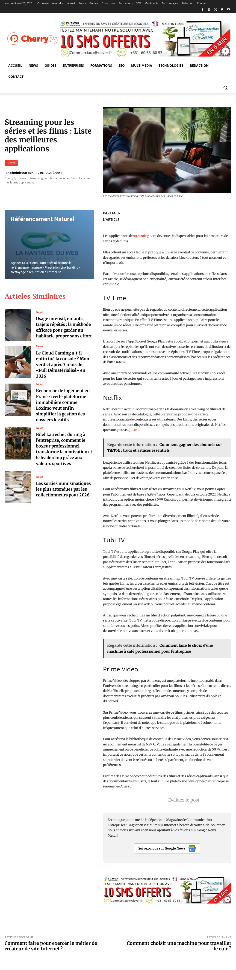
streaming (141, 236)
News (11, 163)
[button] (225, 87)
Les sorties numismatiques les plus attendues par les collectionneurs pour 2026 (63, 489)
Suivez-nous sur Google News (167, 849)
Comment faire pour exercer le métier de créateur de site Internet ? (51, 946)
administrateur (21, 172)
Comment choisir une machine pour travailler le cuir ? (179, 946)
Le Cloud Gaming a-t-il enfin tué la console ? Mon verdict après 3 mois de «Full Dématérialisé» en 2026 (62, 364)
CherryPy (10, 178)
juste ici (135, 430)
